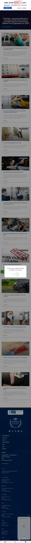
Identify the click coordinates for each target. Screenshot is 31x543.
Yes (17, 274)
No (13, 274)
